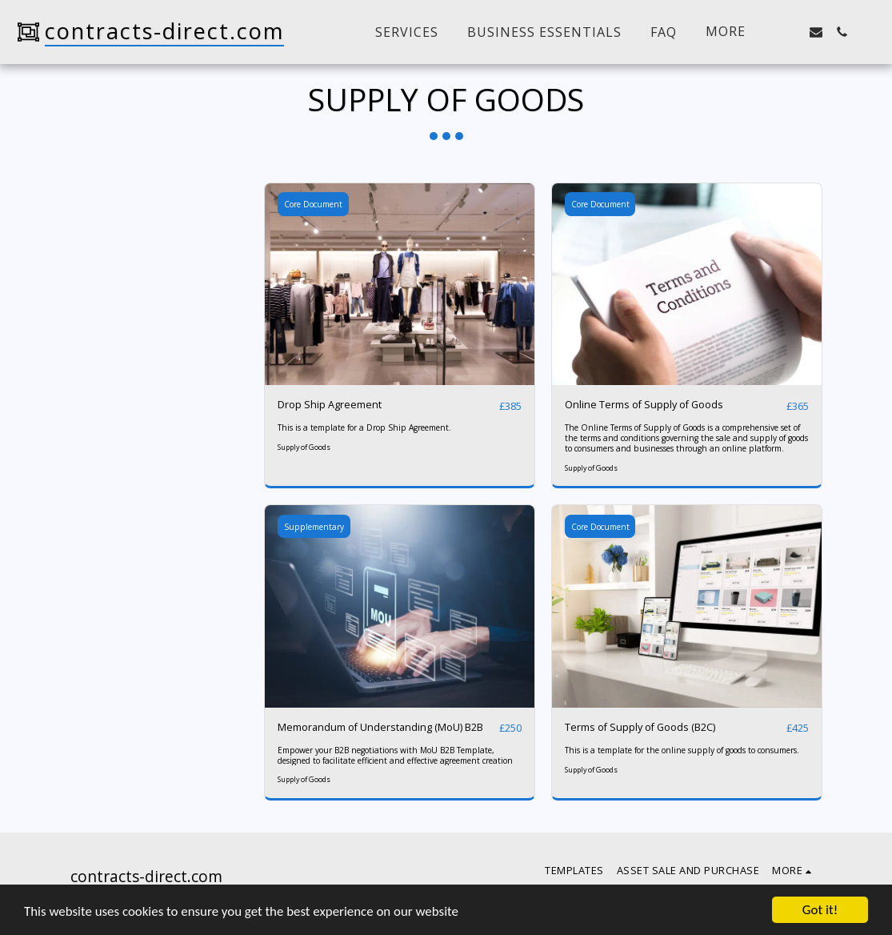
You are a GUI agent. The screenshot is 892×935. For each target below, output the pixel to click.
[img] (399, 284)
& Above (123, 300)
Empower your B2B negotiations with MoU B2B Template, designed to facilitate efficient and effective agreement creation (395, 755)
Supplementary (314, 526)
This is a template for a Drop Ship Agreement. (364, 428)
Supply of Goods (304, 447)
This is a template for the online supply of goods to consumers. (682, 750)
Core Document (313, 204)
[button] (790, 32)
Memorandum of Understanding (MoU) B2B (381, 727)
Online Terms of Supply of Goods (645, 405)
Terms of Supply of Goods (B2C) (641, 727)
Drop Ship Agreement (330, 405)
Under (117, 258)
